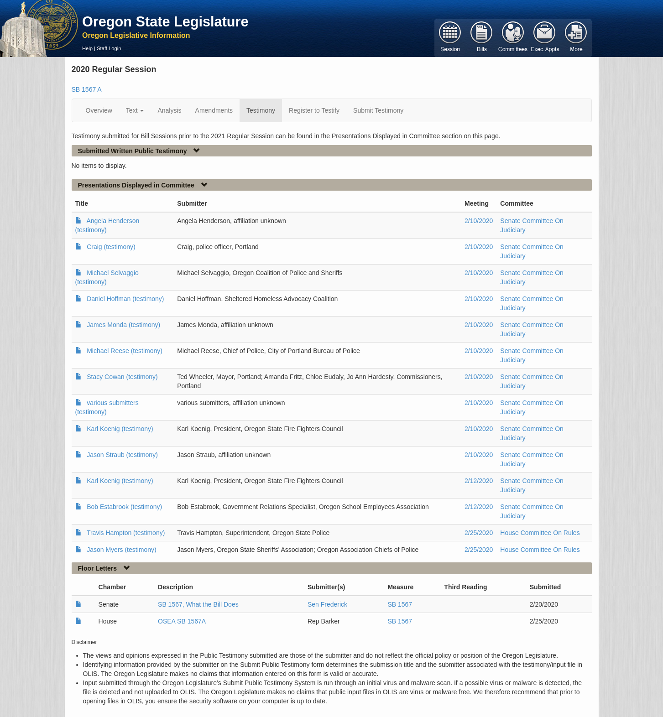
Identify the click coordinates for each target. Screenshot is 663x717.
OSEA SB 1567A (182, 621)
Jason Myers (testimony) (121, 549)
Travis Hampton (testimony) (126, 532)
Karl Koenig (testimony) (120, 428)
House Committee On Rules (539, 532)
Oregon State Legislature (165, 21)
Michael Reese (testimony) (124, 350)
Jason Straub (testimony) (122, 454)
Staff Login (109, 48)
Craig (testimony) (111, 246)
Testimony (260, 110)
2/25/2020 (479, 532)
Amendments (214, 110)
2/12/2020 (479, 480)
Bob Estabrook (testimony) (124, 506)
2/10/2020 (479, 220)
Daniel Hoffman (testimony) (125, 298)
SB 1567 (399, 604)
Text (135, 110)
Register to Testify (314, 110)
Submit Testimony (378, 110)
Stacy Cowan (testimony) (122, 376)
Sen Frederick (327, 604)
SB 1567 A (87, 89)
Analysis (169, 110)
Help (87, 48)
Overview (99, 110)
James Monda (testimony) (123, 324)
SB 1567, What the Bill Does (198, 604)
